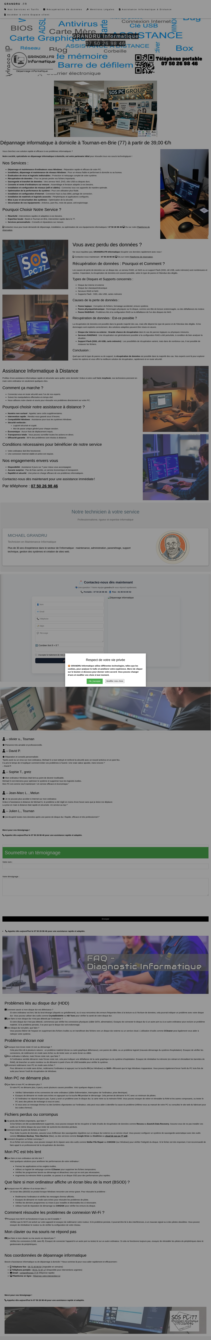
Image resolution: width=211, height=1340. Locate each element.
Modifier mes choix (114, 681)
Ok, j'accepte (94, 681)
